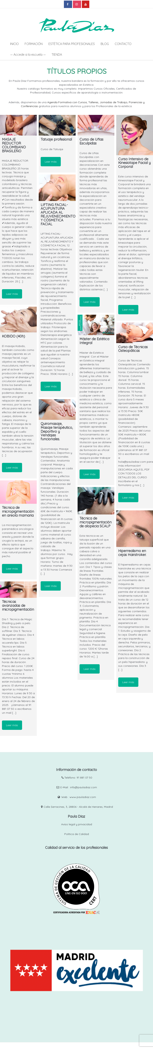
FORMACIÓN (34, 44)
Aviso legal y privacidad (76, 824)
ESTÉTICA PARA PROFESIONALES (71, 44)
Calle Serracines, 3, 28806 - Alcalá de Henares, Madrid (78, 807)
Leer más (12, 294)
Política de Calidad (76, 834)
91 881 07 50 (84, 777)
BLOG (105, 44)
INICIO (14, 44)
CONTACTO (123, 44)
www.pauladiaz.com (83, 797)
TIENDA (57, 54)
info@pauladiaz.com (83, 787)
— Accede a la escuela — (28, 54)
